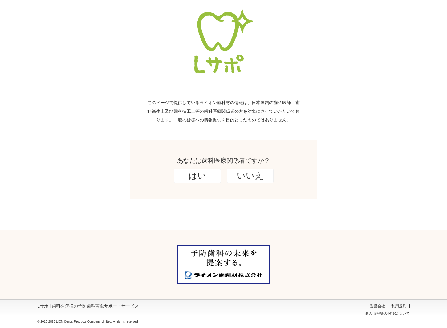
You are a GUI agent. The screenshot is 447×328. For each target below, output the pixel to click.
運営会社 (377, 306)
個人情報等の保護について (387, 313)
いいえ (250, 176)
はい (197, 176)
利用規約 (398, 306)
